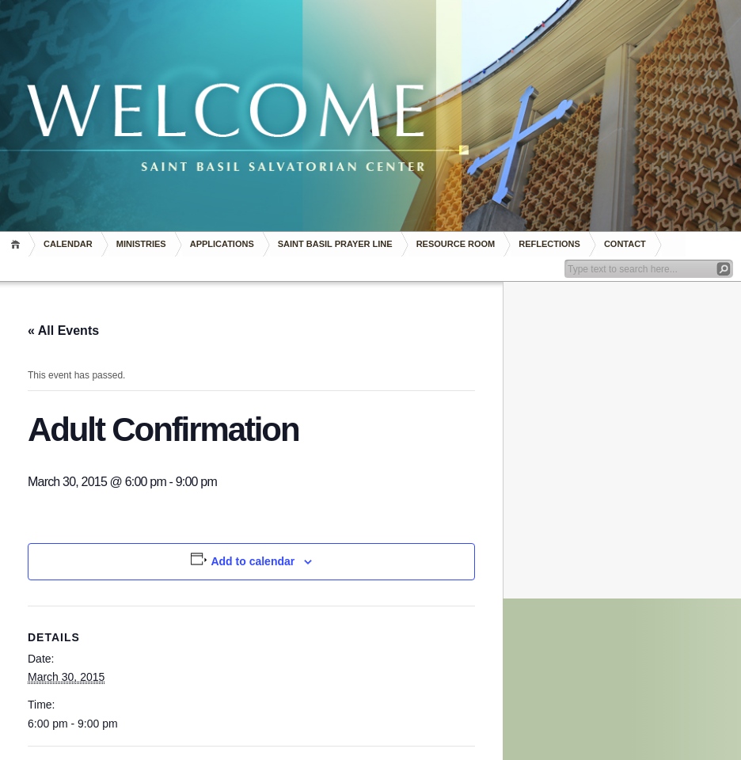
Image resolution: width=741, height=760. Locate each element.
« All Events (63, 330)
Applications (222, 244)
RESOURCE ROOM (456, 244)
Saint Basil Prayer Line (335, 244)
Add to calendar (252, 561)
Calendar (68, 244)
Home (18, 244)
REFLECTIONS (549, 244)
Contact (625, 244)
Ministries (141, 244)
